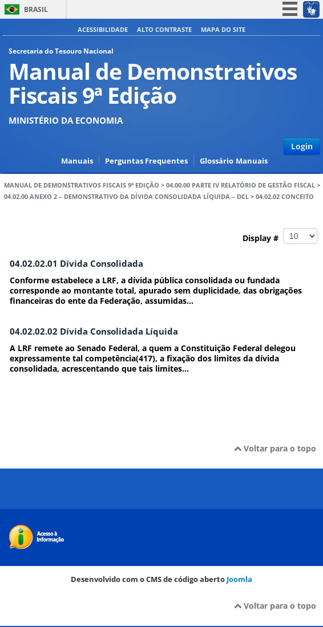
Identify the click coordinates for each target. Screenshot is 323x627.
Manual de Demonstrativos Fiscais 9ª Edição (81, 185)
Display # (280, 236)
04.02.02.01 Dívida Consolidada (76, 264)
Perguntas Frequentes (146, 161)
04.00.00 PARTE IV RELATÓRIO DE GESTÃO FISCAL (240, 185)
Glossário (216, 161)
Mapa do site (223, 29)
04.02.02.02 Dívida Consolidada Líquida (94, 331)
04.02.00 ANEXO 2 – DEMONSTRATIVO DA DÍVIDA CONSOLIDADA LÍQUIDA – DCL (126, 197)
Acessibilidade (103, 29)
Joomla (239, 579)
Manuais (77, 161)
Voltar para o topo (275, 448)
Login (302, 146)
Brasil (36, 9)
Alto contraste (164, 29)
